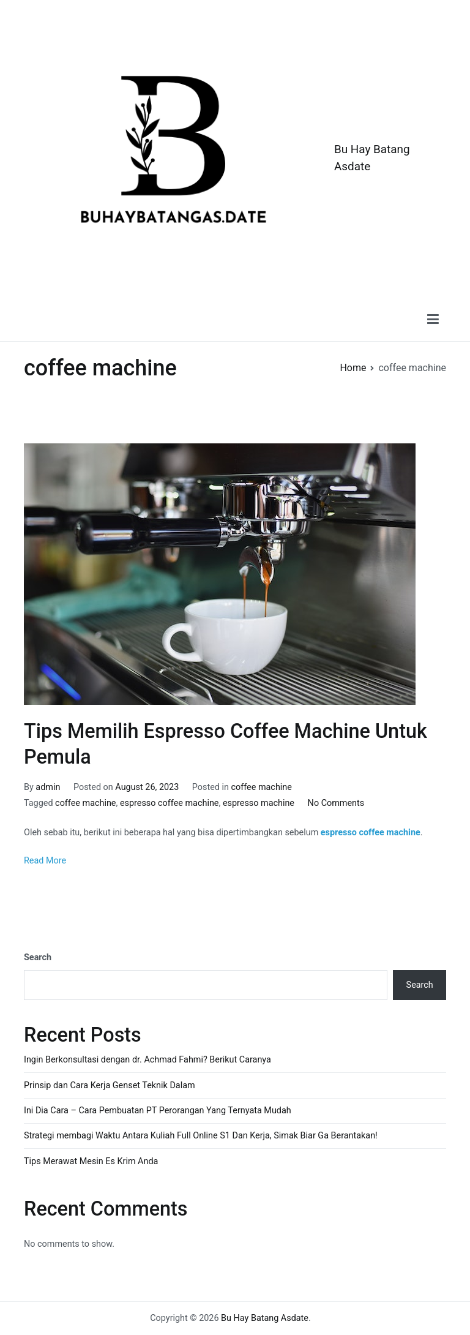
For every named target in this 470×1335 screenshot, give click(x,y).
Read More (45, 861)
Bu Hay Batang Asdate (264, 1318)
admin (47, 787)
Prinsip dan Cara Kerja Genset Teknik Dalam (109, 1085)
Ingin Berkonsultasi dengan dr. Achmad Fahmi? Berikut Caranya (147, 1060)
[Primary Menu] (433, 319)
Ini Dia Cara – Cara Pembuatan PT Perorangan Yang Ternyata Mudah (157, 1110)
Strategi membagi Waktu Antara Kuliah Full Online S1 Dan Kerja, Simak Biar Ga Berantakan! (201, 1135)
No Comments (336, 803)
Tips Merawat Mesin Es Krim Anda (91, 1161)
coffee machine (261, 787)
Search (37, 957)
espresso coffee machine (169, 803)
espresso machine (258, 803)
